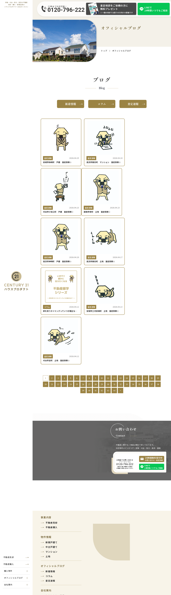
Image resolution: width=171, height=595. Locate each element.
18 (152, 288)
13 (120, 288)
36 (145, 294)
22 (58, 294)
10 (102, 288)
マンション (52, 461)
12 (114, 288)
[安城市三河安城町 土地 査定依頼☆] (101, 249)
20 (46, 294)
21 (52, 294)
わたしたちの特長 (55, 505)
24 (70, 294)
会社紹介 (50, 510)
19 (158, 288)
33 (127, 294)
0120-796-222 (66, 10)
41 (95, 300)
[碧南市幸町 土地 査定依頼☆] (60, 196)
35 (139, 294)
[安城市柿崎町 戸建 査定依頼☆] (60, 144)
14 (127, 288)
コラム (102, 104)
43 (108, 300)
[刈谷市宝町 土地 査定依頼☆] (143, 249)
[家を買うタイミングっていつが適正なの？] (60, 249)
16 (139, 288)
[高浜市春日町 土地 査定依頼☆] (143, 196)
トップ (104, 50)
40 (89, 300)
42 (102, 300)
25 (77, 294)
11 (108, 288)
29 (102, 294)
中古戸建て (52, 457)
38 (158, 294)
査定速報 (133, 104)
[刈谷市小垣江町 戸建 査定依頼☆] (143, 144)
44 (114, 300)
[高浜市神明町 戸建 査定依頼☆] (101, 196)
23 (64, 294)
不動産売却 (8, 557)
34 (133, 294)
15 (133, 288)
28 (95, 294)
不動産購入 (8, 564)
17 (145, 288)
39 (83, 300)
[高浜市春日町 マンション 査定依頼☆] (101, 144)
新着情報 (70, 104)
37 (152, 294)
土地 (48, 466)
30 (108, 294)
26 (83, 294)
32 (120, 294)
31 (114, 294)
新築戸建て (52, 452)
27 (89, 294)
